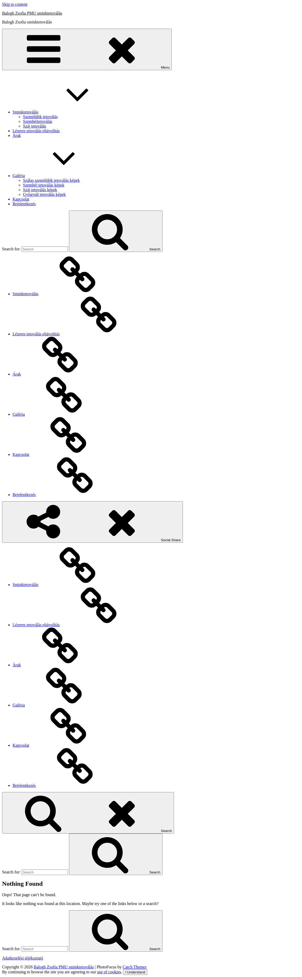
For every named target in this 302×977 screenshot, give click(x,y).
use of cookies (109, 972)
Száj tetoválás (34, 126)
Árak (17, 135)
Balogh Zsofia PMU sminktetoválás (32, 13)
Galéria (58, 175)
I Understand (135, 972)
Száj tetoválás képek (40, 190)
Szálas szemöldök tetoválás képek (51, 180)
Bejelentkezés (24, 204)
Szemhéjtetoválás (37, 121)
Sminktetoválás (65, 112)
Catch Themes (135, 967)
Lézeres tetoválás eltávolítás (36, 131)
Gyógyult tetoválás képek (44, 194)
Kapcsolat (21, 199)
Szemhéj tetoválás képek (43, 185)
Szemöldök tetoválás (40, 116)
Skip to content (14, 4)
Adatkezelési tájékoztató (22, 958)
